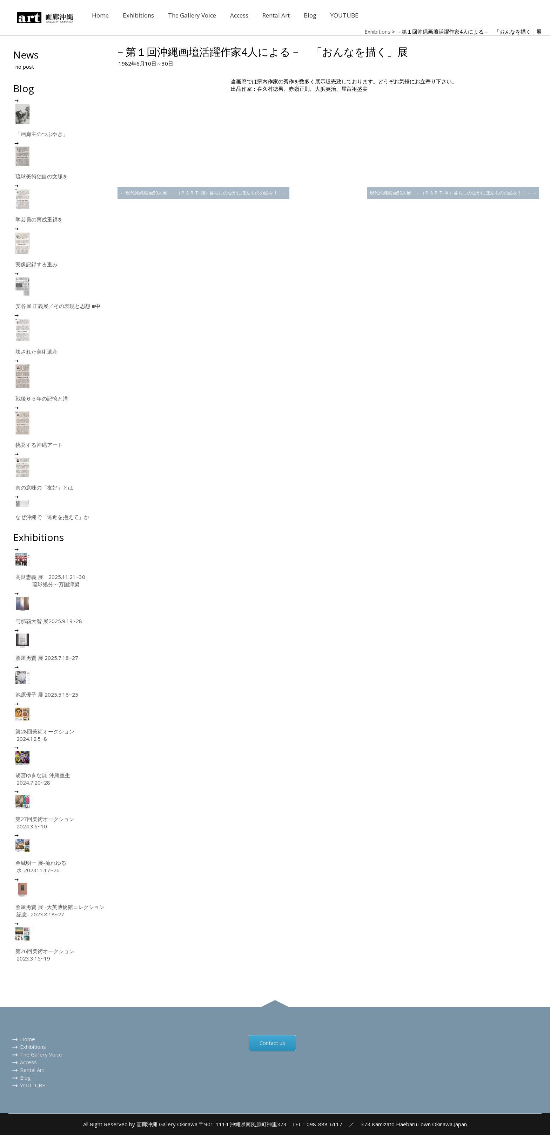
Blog (310, 15)
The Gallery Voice (192, 15)
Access (239, 15)
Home (100, 15)
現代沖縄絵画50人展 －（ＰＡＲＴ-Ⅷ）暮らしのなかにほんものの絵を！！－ (203, 193)
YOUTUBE (344, 15)
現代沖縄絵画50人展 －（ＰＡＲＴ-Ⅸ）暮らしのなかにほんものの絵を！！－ (453, 193)
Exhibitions (138, 15)
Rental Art (276, 15)
